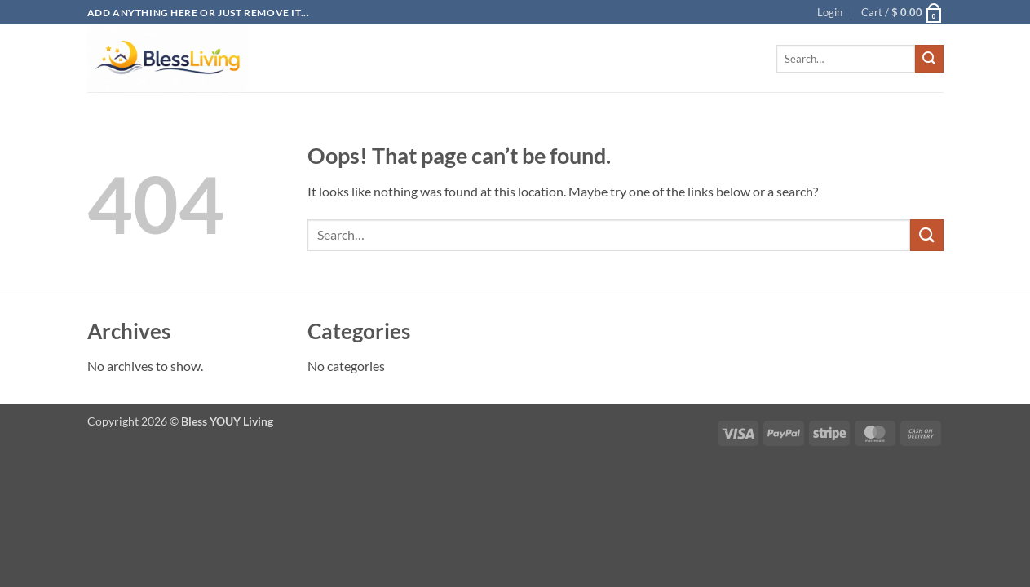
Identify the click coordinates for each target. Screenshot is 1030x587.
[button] (829, 12)
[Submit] (929, 59)
